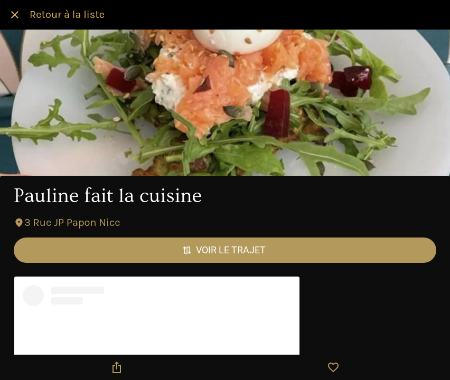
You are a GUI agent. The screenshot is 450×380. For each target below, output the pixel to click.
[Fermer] (14, 14)
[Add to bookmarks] (333, 367)
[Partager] (116, 367)
